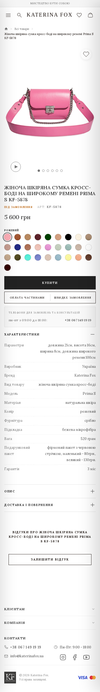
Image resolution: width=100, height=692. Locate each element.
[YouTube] (86, 657)
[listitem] (7, 237)
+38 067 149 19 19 (78, 320)
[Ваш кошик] (90, 15)
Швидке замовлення (72, 297)
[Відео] (16, 167)
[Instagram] (62, 657)
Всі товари (21, 29)
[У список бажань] (86, 54)
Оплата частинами (27, 297)
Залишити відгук (50, 559)
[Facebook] (74, 657)
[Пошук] (19, 15)
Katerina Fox (50, 14)
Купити (50, 283)
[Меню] (8, 15)
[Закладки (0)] (79, 15)
